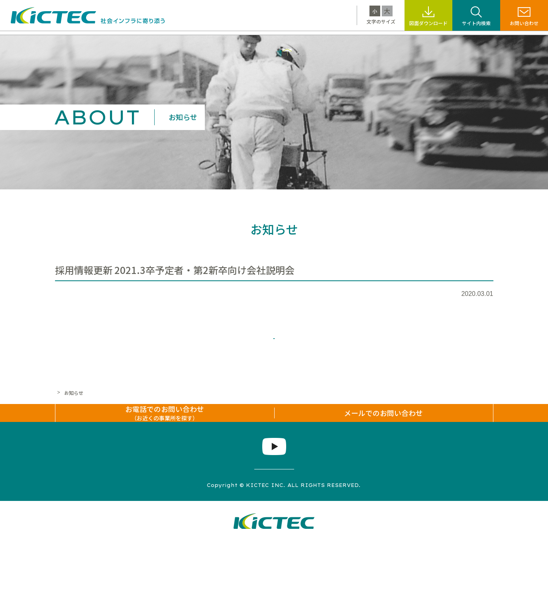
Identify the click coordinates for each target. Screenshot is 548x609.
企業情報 (449, 42)
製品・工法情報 (179, 42)
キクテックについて (115, 42)
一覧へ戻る (274, 360)
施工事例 (227, 42)
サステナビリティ (277, 42)
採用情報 (411, 42)
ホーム (62, 421)
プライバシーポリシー (216, 551)
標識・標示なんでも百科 (350, 42)
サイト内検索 (476, 23)
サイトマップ (156, 551)
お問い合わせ (524, 23)
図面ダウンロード (428, 23)
